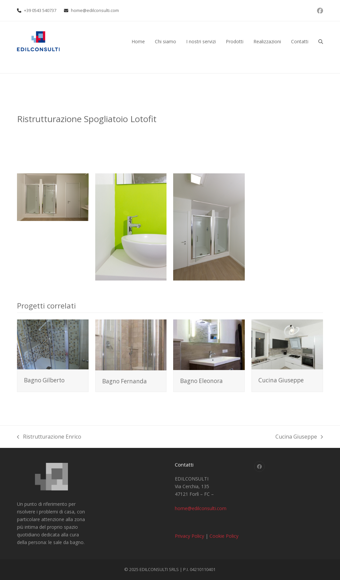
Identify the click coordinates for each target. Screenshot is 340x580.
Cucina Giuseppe (281, 380)
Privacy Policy (189, 536)
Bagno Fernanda (124, 381)
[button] (320, 41)
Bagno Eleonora (201, 381)
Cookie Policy (223, 536)
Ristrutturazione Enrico (49, 437)
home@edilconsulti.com (95, 10)
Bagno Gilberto (44, 380)
